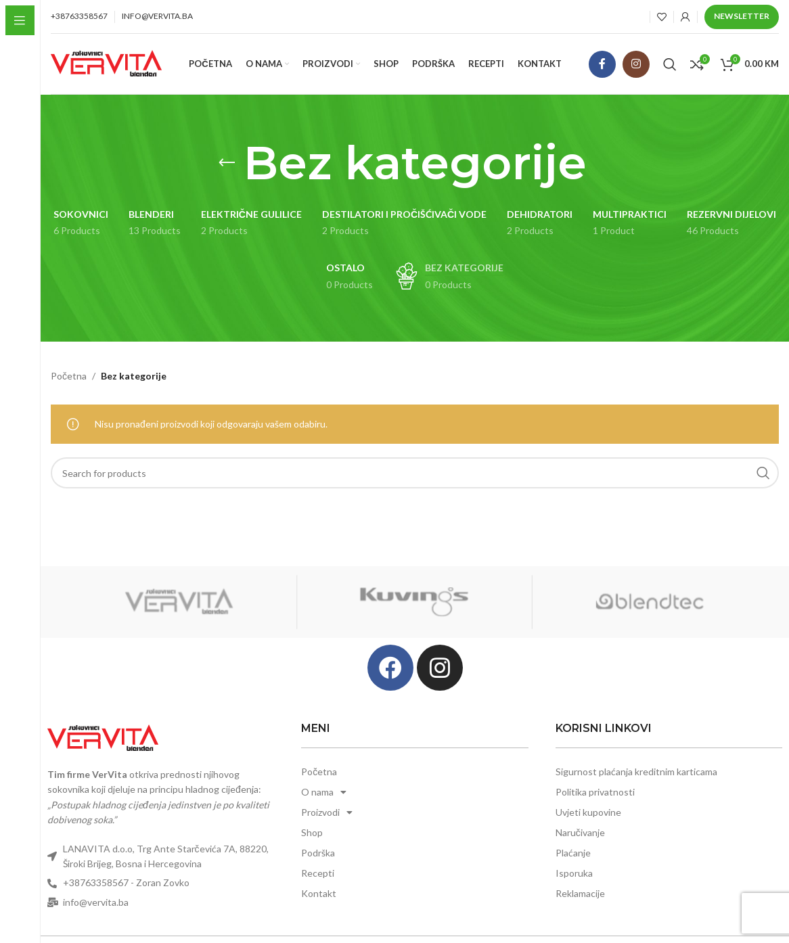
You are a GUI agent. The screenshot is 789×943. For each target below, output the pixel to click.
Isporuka (574, 873)
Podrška (318, 852)
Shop (312, 832)
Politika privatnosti (595, 792)
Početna (69, 376)
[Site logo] (106, 62)
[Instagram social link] (636, 64)
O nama (323, 792)
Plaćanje (573, 852)
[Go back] (227, 163)
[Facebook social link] (602, 64)
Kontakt (318, 893)
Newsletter (741, 16)
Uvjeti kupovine (588, 812)
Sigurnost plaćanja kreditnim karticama (636, 771)
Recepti (317, 873)
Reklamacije (580, 893)
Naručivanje (580, 832)
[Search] (669, 64)
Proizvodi (327, 812)
